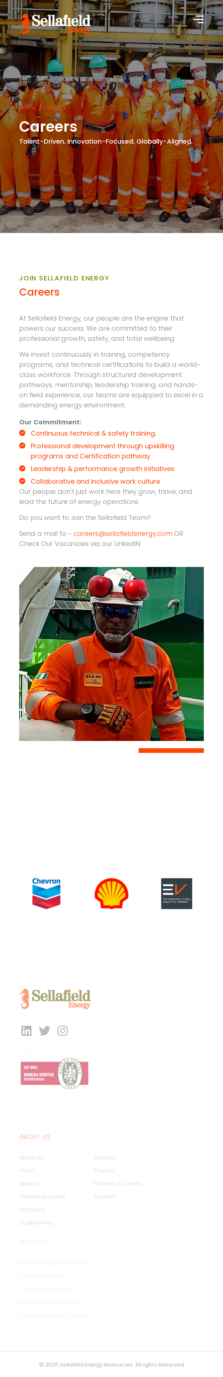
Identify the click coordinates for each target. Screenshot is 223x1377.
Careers (104, 1198)
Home (27, 107)
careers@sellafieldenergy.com (122, 533)
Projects (104, 1172)
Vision (27, 1172)
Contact (105, 1159)
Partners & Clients (118, 1185)
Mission (28, 1185)
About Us (31, 1159)
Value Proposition (42, 1198)
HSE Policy (32, 1211)
